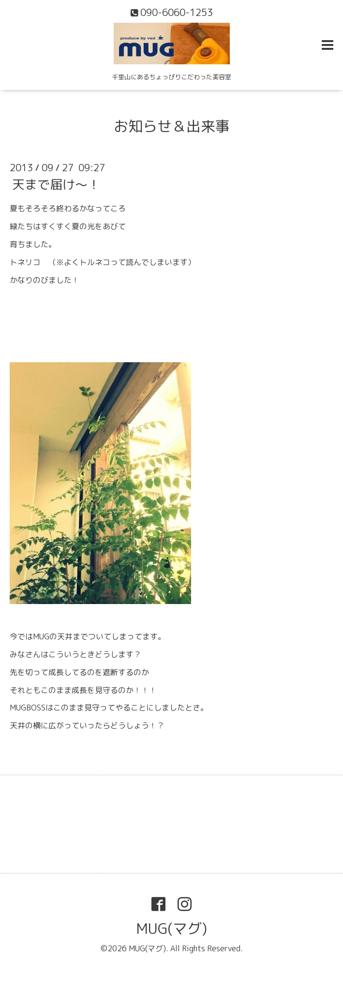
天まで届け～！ (56, 184)
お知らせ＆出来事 (172, 126)
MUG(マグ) (171, 928)
